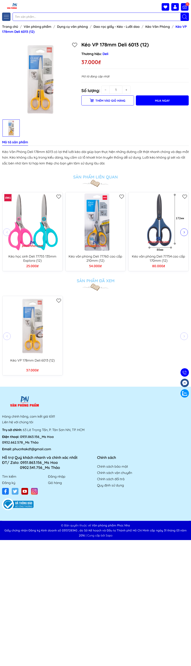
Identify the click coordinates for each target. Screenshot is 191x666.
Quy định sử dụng (110, 485)
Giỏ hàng (55, 483)
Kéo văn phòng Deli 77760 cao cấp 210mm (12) (95, 258)
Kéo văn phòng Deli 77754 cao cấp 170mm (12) (158, 258)
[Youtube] (24, 491)
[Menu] (6, 17)
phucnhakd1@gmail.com (32, 449)
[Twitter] (15, 491)
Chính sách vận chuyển (114, 473)
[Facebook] (5, 491)
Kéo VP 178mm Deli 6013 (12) (32, 360)
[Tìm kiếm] (185, 17)
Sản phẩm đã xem (95, 280)
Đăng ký (8, 483)
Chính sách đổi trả (111, 479)
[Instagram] (34, 491)
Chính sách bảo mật (112, 466)
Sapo (109, 535)
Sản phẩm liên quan (95, 177)
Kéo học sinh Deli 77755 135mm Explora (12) (32, 258)
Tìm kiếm (9, 476)
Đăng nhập (56, 476)
